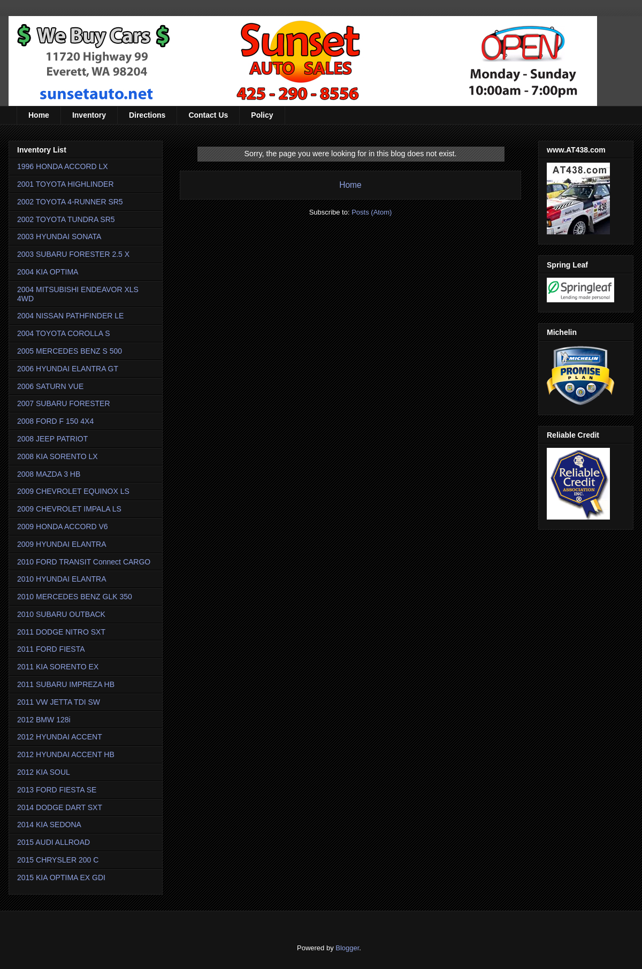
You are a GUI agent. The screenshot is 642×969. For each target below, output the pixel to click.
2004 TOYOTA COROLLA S (63, 333)
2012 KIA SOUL (43, 772)
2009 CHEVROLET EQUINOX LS (73, 491)
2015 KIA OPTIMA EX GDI (61, 877)
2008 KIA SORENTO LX (57, 456)
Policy (262, 115)
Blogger (347, 948)
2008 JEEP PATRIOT (52, 438)
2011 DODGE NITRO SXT (61, 632)
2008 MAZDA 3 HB (48, 474)
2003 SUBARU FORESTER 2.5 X (73, 254)
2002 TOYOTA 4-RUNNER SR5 (70, 201)
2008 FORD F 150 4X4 (55, 421)
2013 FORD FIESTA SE (56, 789)
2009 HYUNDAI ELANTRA (61, 544)
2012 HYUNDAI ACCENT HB (65, 754)
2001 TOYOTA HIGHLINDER (65, 184)
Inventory (89, 115)
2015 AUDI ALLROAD (53, 842)
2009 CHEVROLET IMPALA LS (69, 509)
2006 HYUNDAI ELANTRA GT (67, 368)
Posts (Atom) (371, 212)
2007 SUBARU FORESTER (63, 403)
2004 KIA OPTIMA (47, 272)
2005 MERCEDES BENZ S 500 (69, 351)
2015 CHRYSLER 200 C (57, 860)
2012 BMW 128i (44, 719)
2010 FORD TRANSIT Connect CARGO (83, 562)
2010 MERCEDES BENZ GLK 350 (74, 596)
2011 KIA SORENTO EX (57, 666)
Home (38, 115)
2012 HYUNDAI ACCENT (59, 737)
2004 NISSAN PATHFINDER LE (70, 315)
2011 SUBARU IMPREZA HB (65, 684)
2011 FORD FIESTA (51, 649)
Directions (147, 115)
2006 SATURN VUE (50, 386)
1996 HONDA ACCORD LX (62, 166)
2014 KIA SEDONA (49, 824)
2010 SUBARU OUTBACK (61, 614)
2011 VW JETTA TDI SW (58, 702)
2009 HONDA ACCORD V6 (62, 526)
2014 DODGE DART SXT (59, 807)
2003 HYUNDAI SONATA (59, 236)
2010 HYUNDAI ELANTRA (61, 579)
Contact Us (208, 115)
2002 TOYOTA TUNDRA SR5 (66, 219)
